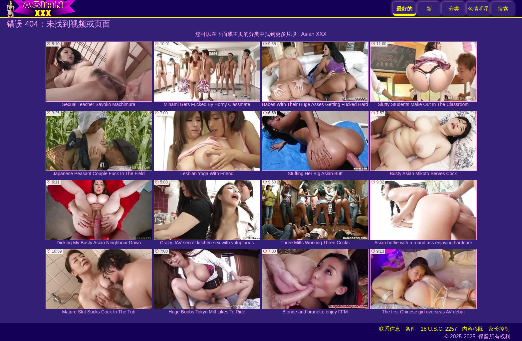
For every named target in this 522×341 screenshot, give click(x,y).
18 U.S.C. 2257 (439, 329)
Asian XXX (313, 34)
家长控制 (499, 329)
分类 (453, 9)
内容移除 (472, 329)
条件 (410, 329)
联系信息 (389, 329)
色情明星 (478, 9)
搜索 (503, 9)
